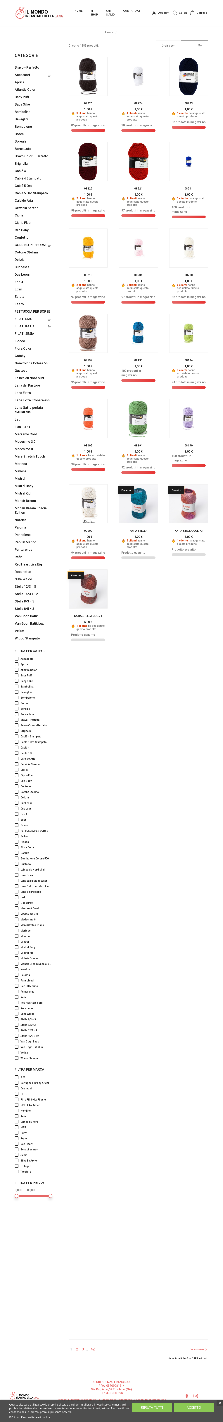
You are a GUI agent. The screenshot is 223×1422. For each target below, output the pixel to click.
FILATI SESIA (24, 334)
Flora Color (23, 348)
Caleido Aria (24, 200)
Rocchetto (23, 572)
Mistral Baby (24, 486)
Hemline (36, 1110)
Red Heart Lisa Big (28, 564)
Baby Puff (22, 97)
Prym (36, 1138)
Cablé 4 (20, 171)
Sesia (36, 1155)
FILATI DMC (23, 319)
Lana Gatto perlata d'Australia (29, 410)
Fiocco (20, 341)
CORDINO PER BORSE (31, 245)
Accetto (194, 1407)
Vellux (19, 631)
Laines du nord (36, 1121)
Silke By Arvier (36, 1160)
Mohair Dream (25, 501)
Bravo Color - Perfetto (31, 156)
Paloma (20, 527)
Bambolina (22, 112)
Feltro (19, 304)
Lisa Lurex (22, 427)
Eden (18, 289)
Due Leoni (22, 274)
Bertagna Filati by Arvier (36, 1082)
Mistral (20, 478)
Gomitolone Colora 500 (32, 363)
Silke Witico (23, 579)
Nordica (21, 520)
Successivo (199, 1349)
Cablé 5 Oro (23, 186)
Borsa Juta (23, 149)
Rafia (19, 557)
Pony (36, 1132)
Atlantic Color (25, 90)
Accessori (22, 75)
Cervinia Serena (26, 208)
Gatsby (20, 356)
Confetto (22, 237)
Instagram (195, 1395)
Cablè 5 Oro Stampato (31, 193)
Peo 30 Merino (25, 542)
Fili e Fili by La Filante (36, 1099)
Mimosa (21, 471)
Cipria (19, 215)
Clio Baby (22, 230)
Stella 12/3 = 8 (25, 586)
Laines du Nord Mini (29, 378)
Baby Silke (22, 104)
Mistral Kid (22, 493)
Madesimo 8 (24, 449)
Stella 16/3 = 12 (26, 594)
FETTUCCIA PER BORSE (32, 311)
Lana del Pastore (27, 385)
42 (93, 1349)
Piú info (14, 1417)
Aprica (20, 82)
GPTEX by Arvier (36, 1105)
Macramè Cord (26, 434)
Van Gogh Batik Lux (29, 623)
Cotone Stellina (26, 252)
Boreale (20, 141)
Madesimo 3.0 (25, 441)
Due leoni (36, 1088)
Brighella (21, 163)
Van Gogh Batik (26, 616)
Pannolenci (23, 535)
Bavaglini (21, 119)
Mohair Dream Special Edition (31, 510)
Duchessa (22, 267)
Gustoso (21, 371)
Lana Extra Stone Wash (32, 400)
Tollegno (36, 1166)
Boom (19, 134)
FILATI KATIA (25, 326)
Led (17, 419)
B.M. (36, 1077)
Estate (20, 297)
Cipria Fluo (23, 223)
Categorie (26, 55)
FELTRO (36, 1094)
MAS (36, 1127)
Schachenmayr (36, 1149)
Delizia (20, 260)
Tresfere (36, 1171)
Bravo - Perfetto (27, 67)
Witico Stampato (27, 638)
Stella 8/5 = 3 (24, 609)
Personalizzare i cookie (35, 1417)
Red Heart (36, 1143)
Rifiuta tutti (152, 1407)
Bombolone (23, 126)
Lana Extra (23, 393)
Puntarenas (23, 549)
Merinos (21, 464)
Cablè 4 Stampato (28, 178)
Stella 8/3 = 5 (24, 601)
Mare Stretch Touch (30, 456)
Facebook (186, 1395)
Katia (36, 1116)
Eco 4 (19, 282)
